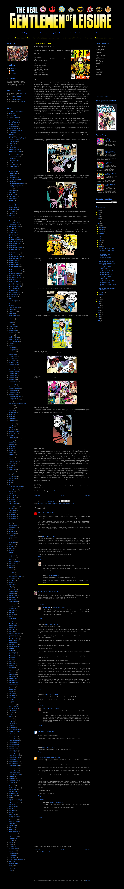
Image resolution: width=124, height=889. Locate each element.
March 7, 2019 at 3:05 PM (59, 607)
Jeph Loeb (11, 548)
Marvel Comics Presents (15, 633)
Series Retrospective (14, 729)
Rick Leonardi (12, 710)
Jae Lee (11, 541)
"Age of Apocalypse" (14, 121)
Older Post (87, 495)
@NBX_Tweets (17, 96)
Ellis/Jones (11, 452)
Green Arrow (12, 508)
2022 (99, 218)
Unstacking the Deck (14, 821)
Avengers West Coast (14, 339)
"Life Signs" (11, 200)
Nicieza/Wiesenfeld (13, 684)
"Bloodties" (11, 136)
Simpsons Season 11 (14, 763)
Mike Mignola (12, 657)
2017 (99, 299)
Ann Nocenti (12, 320)
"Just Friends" (12, 192)
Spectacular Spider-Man (15, 774)
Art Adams (11, 328)
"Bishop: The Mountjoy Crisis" (16, 130)
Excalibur (11, 459)
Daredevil (11, 409)
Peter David (12, 693)
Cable (10, 353)
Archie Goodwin (13, 326)
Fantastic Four (12, 467)
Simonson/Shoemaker (14, 755)
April (100, 244)
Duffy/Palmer (12, 450)
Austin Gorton (46, 563)
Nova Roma (12, 688)
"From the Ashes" (13, 173)
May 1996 (11, 650)
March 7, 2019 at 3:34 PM (53, 575)
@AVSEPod (22, 101)
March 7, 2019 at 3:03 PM (59, 563)
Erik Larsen (11, 458)
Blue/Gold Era (12, 349)
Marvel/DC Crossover (14, 646)
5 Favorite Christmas (14, 307)
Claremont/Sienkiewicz (14, 388)
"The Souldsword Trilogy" (15, 285)
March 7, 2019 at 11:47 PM (51, 624)
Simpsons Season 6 (14, 772)
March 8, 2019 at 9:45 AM (47, 731)
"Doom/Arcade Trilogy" (14, 156)
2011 (99, 312)
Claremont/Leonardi (13, 381)
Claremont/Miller (13, 385)
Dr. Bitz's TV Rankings (14, 439)
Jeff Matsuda (12, 546)
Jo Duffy (11, 552)
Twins (10, 818)
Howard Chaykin (13, 525)
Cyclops (11, 402)
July (100, 238)
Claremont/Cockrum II (14, 371)
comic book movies (13, 863)
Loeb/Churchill (12, 608)
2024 (99, 214)
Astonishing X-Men (13, 332)
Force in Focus (12, 476)
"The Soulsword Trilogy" (14, 287)
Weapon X (11, 829)
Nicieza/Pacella (12, 676)
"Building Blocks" (13, 141)
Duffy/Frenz (11, 444)
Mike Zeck (11, 659)
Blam (39, 731)
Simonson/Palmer (13, 752)
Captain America (13, 356)
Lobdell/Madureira (13, 601)
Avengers (11, 336)
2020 (99, 223)
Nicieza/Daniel (12, 671)
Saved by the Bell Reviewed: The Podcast (69, 38)
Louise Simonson (13, 622)
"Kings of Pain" (12, 194)
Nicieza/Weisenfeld (13, 682)
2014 (99, 305)
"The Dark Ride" (13, 245)
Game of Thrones (13, 490)
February (101, 292)
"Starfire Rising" (13, 234)
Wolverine (11, 835)
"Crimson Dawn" (13, 147)
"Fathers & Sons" (13, 168)
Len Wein (11, 588)
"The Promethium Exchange (16, 270)
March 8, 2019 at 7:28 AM (51, 694)
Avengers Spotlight (13, 337)
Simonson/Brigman (13, 742)
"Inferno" (11, 189)
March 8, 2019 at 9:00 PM (53, 757)
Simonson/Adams (13, 737)
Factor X (11, 465)
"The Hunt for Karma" (14, 258)
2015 (99, 303)
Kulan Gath (11, 573)
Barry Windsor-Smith (14, 341)
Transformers (12, 814)
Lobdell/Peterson (13, 603)
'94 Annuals (11, 303)
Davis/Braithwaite (13, 422)
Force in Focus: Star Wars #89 (106, 248)
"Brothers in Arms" (13, 139)
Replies (41, 559)
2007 (99, 321)
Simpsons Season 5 (14, 770)
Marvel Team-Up (13, 640)
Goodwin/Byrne (12, 501)
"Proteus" (11, 221)
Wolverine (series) (13, 836)
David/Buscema (13, 412)
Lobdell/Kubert (12, 597)
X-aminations (68, 503)
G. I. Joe (11, 480)
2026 (99, 210)
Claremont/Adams (13, 364)
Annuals (11, 322)
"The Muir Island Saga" (14, 266)
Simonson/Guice (13, 746)
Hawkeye (11, 522)
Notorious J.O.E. (42, 757)
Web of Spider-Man (13, 831)
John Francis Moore (14, 561)
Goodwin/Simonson (13, 505)
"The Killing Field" (13, 260)
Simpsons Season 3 (14, 767)
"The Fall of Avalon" (13, 254)
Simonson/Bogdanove (14, 740)
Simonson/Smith (13, 759)
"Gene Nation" (12, 175)
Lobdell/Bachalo (13, 591)
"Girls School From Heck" (15, 179)
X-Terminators (12, 855)
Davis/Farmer (12, 424)
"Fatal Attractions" (13, 166)
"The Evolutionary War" (14, 253)
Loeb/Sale (11, 612)
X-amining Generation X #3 (105, 274)
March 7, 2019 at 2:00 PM (47, 512)
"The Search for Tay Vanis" (15, 277)
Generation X (12, 497)
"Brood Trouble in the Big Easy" (16, 138)
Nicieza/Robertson (13, 678)
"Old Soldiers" (12, 211)
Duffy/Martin (12, 448)
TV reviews (11, 786)
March (100, 246)
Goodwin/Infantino (13, 503)
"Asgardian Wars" (13, 124)
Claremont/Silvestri (13, 390)
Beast (10, 345)
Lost (10, 616)
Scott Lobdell (12, 723)
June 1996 (11, 569)
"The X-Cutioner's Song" (15, 292)
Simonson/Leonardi (13, 748)
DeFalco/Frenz (12, 429)
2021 (99, 221)
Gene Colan (12, 491)
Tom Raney (11, 812)
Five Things (11, 473)
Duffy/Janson (12, 446)
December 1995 (13, 437)
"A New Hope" (12, 113)
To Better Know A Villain (14, 803)
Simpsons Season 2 (14, 765)
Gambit (10, 484)
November (101, 229)
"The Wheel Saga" (13, 290)
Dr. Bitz (12, 70)
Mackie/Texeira (12, 627)
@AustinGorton (23, 93)
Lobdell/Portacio (13, 605)
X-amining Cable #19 (104, 272)
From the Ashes (13, 478)
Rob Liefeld (11, 712)
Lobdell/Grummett (13, 595)
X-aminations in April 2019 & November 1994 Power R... (106, 258)
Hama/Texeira (12, 520)
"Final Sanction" (13, 172)
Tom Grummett (12, 810)
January (101, 294)
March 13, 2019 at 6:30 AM (52, 708)
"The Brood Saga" (13, 238)
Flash (10, 475)
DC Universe (12, 407)
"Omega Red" (12, 213)
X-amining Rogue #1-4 (104, 282)
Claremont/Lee (12, 379)
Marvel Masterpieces (14, 639)
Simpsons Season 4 (14, 769)
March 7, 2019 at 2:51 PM (52, 591)
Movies (10, 661)
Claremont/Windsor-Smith (15, 396)
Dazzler (11, 427)
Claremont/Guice (13, 377)
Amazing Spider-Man (14, 315)
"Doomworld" (12, 158)
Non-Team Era (12, 686)
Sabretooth (11, 720)
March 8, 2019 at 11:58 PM (56, 802)
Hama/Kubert (12, 514)
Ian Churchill (12, 531)
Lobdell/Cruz (12, 593)
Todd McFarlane (13, 806)
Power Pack (12, 697)
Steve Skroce (12, 782)
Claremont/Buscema (14, 366)
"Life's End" (11, 202)
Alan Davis (11, 309)
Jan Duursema (12, 542)
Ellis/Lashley (12, 454)
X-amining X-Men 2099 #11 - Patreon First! (106, 267)
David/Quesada (12, 418)
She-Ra (11, 735)
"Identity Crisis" (12, 187)
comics (49, 503)
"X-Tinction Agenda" (14, 300)
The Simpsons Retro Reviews (104, 38)
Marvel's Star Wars (13, 644)
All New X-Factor (13, 311)
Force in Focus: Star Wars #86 (106, 280)
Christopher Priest (13, 362)
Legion (10, 586)
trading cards (12, 869)
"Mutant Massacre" (13, 209)
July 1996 (11, 567)
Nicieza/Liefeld (12, 674)
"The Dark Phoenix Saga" (15, 243)
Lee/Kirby (11, 582)
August (101, 236)
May (100, 242)
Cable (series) (12, 354)
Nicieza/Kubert (12, 672)
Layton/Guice (12, 580)
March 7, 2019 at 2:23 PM (48, 536)
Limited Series (62, 503)
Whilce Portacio (12, 833)
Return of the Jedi (13, 708)
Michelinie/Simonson (14, 655)
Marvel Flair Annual (13, 635)
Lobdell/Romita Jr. (13, 606)
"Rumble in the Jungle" (14, 226)
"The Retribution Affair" (14, 273)
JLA (10, 539)
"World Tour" (12, 298)
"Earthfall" (11, 162)
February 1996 (12, 471)
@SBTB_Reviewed (17, 99)
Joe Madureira (12, 554)
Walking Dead (12, 825)
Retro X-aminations (13, 706)
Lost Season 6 (12, 620)
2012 (99, 310)
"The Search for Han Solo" (15, 275)
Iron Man (11, 535)
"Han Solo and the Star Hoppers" (17, 183)
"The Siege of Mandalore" (15, 283)
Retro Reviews (12, 705)
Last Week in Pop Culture (15, 576)
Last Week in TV (13, 578)
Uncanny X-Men (13, 819)
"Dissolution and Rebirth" (15, 155)
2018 (99, 297)
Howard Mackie (54, 503)
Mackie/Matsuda (13, 625)
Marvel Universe (13, 642)
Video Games (12, 823)
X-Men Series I (12, 850)
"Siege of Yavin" (13, 232)
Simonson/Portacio (13, 754)
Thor (10, 797)
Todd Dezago (12, 804)
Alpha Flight (12, 313)
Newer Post (37, 495)
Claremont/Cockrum (14, 369)
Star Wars (11, 778)
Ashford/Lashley (13, 330)
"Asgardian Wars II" (13, 123)
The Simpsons (12, 789)
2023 (99, 216)
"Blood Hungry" (12, 132)
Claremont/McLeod (13, 383)
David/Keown (12, 414)
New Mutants (12, 663)
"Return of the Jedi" (13, 222)
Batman (11, 343)
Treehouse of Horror (14, 816)
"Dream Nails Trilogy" (14, 160)
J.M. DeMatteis (12, 537)
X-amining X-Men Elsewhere (16, 859)
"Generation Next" (13, 177)
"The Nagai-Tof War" (14, 268)
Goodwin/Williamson (14, 507)
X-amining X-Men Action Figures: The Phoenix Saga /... (107, 251)
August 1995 (12, 334)
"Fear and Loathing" (14, 170)
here (25, 86)
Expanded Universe (13, 461)
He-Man (11, 524)
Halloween (11, 512)
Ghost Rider (12, 499)
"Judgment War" (13, 190)
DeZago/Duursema (13, 433)
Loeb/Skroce (12, 614)
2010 (99, 314)
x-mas (10, 870)
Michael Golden (12, 652)
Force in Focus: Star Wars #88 (106, 261)
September (102, 233)
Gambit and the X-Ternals (15, 488)
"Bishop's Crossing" (13, 128)
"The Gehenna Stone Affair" (15, 256)
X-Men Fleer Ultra (13, 848)
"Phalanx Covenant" (14, 217)
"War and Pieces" (13, 296)
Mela (44, 708)
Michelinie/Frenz (13, 654)
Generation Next (13, 495)
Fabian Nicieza (12, 463)
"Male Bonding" (12, 204)
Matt (39, 512)
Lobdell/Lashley (12, 599)
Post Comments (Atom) (46, 851)
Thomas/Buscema (13, 793)
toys (10, 867)
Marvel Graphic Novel (14, 637)
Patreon (56, 491)
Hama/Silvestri (12, 518)
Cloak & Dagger (13, 398)
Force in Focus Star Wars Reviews (43, 38)
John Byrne (11, 559)
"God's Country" (13, 181)
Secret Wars (12, 725)
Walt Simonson (12, 827)
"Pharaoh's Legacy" (13, 219)
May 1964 (11, 648)
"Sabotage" (11, 228)
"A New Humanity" (13, 115)
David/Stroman (12, 420)
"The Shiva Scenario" (14, 281)
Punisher (11, 699)
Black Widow (12, 347)
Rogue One (11, 716)
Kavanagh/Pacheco (13, 571)
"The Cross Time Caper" (15, 239)
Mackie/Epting (12, 623)
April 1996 (11, 324)
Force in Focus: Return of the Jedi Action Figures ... (107, 289)
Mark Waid (11, 631)
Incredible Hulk (12, 533)
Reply (39, 531)
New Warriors (12, 665)
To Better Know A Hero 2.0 (15, 801)
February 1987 (12, 469)
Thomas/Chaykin (13, 795)
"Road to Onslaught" (14, 224)
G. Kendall (13, 73)
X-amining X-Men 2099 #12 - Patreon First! (106, 255)
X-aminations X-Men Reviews (21, 38)
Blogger (88, 880)
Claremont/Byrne (13, 368)
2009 (99, 316)
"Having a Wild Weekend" (15, 185)
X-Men (73, 503)
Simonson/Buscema (14, 744)
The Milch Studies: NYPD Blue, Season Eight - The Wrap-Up (110, 151)
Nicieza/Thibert (12, 680)
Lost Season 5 (12, 618)
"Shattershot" (12, 230)
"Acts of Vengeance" (14, 119)
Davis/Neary (12, 426)
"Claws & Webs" (13, 145)
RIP (10, 703)
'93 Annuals (11, 302)
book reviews (12, 861)
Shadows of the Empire (14, 731)
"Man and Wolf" (12, 205)
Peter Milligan (12, 695)
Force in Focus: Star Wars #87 (106, 270)
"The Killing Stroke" (13, 262)
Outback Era (12, 689)
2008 (99, 318)
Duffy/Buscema (12, 442)
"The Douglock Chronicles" (15, 247)
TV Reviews (88, 38)
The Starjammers (13, 791)
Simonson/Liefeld (13, 750)
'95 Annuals (11, 305)
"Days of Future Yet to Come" (16, 153)
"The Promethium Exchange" (16, 271)
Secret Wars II (12, 727)
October (101, 231)
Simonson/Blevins (13, 738)
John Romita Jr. (12, 563)
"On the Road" (12, 215)
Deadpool (11, 435)
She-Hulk (11, 733)
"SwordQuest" (12, 236)
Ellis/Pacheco (12, 456)
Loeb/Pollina (12, 610)
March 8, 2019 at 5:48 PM (48, 747)
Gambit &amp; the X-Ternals (16, 486)
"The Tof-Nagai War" (14, 288)
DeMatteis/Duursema (14, 431)
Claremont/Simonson (14, 392)
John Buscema (12, 557)
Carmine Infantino (13, 358)
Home (8, 38)
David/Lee (11, 416)
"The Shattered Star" (14, 279)
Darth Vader (12, 410)
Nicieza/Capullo (12, 669)
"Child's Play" (12, 143)
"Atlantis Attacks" (13, 126)
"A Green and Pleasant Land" (16, 111)
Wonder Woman (13, 838)
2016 (99, 301)
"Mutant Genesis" (13, 207)
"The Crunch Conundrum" (15, 241)
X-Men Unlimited (13, 853)
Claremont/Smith (13, 394)
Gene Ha (11, 493)
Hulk (10, 529)
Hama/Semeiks (12, 516)
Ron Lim (11, 718)
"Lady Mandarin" (13, 196)
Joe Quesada (12, 556)
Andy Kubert (12, 319)
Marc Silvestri (12, 629)
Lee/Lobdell (11, 584)
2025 (99, 212)
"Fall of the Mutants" (14, 164)
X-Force (11, 842)
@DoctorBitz (15, 95)
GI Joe (10, 482)
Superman (11, 784)
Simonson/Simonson (14, 757)
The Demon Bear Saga (14, 787)
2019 (99, 225)
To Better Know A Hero (14, 799)
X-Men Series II (12, 852)
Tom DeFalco (12, 808)
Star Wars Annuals (13, 780)
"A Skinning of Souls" (14, 117)
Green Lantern (12, 510)
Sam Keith (11, 721)
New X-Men (12, 667)
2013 (99, 308)
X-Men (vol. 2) (12, 846)
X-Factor (11, 840)
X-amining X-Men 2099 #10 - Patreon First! (106, 277)
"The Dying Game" (13, 249)
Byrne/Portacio (12, 351)
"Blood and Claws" (13, 134)
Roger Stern (12, 714)
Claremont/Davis (13, 375)
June (100, 240)
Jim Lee (11, 550)
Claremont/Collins (13, 373)
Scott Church (41, 591)
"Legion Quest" (12, 198)
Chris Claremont (13, 360)
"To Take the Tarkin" (13, 294)
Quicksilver (11, 701)
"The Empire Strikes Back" (15, 251)
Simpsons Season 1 (14, 761)
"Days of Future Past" (14, 149)
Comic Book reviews (42, 503)
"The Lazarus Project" (14, 264)
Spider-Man (11, 776)
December (101, 227)
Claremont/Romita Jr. (14, 386)
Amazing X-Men (13, 317)
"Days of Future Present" (15, 151)
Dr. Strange (11, 441)
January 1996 (12, 544)
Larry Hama (12, 574)
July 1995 (11, 565)
